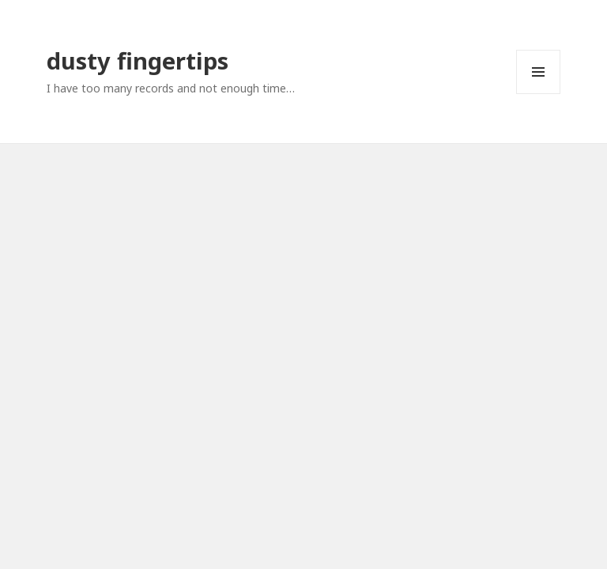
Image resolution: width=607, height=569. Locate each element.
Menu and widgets (538, 93)
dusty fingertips (137, 60)
